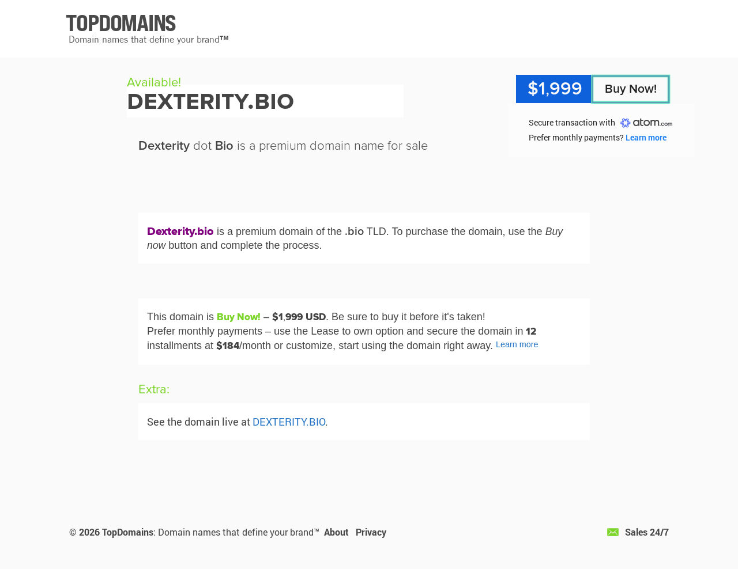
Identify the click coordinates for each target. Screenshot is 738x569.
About (336, 532)
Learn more (646, 137)
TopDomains (127, 532)
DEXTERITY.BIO (289, 421)
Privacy (371, 532)
